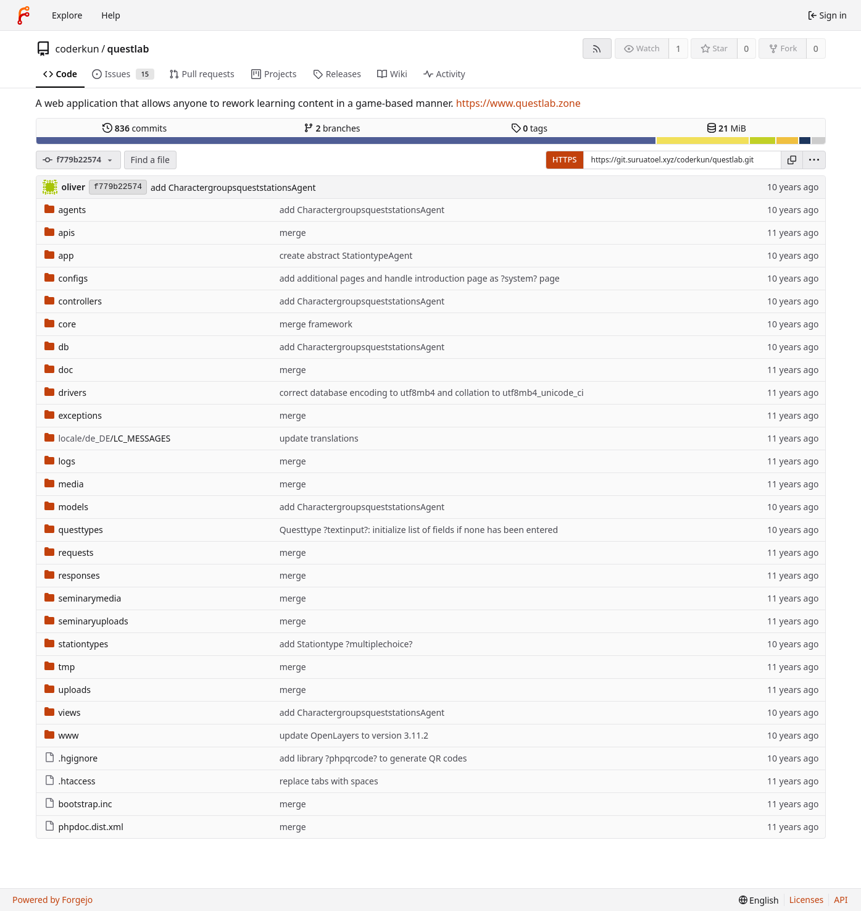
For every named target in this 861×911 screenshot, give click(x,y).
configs (66, 278)
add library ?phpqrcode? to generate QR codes (373, 758)
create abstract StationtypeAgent (346, 255)
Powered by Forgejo (52, 899)
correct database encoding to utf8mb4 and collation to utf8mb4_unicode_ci (432, 392)
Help (110, 15)
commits (134, 128)
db (56, 347)
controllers (73, 301)
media (64, 484)
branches (332, 128)
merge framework (316, 324)
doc (58, 370)
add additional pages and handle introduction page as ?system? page (420, 278)
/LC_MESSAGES (107, 438)
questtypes (73, 529)
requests (69, 552)
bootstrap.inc (78, 804)
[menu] (814, 160)
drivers (65, 392)
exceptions (73, 415)
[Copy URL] (792, 160)
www (61, 735)
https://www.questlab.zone (518, 103)
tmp (59, 667)
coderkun (77, 49)
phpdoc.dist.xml (83, 827)
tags (529, 128)
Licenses (806, 899)
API (840, 899)
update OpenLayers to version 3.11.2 (354, 735)
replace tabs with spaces (329, 781)
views (62, 712)
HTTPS (564, 159)
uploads (67, 689)
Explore (67, 15)
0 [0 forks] (815, 48)
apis (59, 232)
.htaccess (70, 781)
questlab (128, 49)
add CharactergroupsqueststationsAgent (233, 187)
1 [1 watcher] (678, 48)
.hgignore (71, 758)
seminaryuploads (86, 621)
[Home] (23, 15)
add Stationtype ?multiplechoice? (346, 644)
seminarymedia (83, 598)
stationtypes (76, 644)
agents (65, 210)
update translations (319, 438)
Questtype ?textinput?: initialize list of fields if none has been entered (419, 529)
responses (72, 575)
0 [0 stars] (746, 48)
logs (59, 461)
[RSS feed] (597, 48)
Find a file (150, 160)
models (66, 507)
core (60, 324)
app (59, 255)
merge (293, 232)
